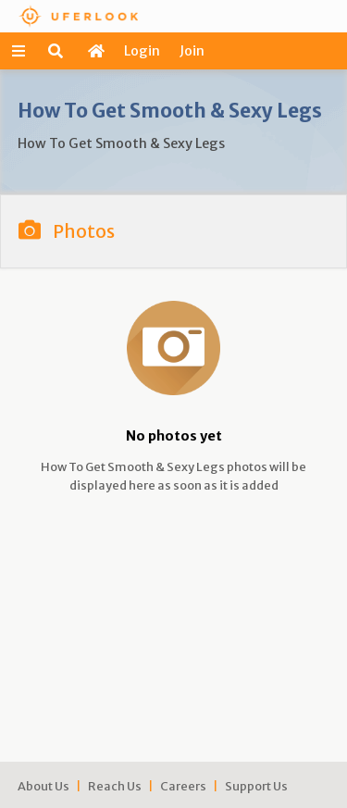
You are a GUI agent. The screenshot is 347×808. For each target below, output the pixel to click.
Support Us (256, 785)
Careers (183, 785)
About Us (43, 785)
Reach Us (115, 785)
